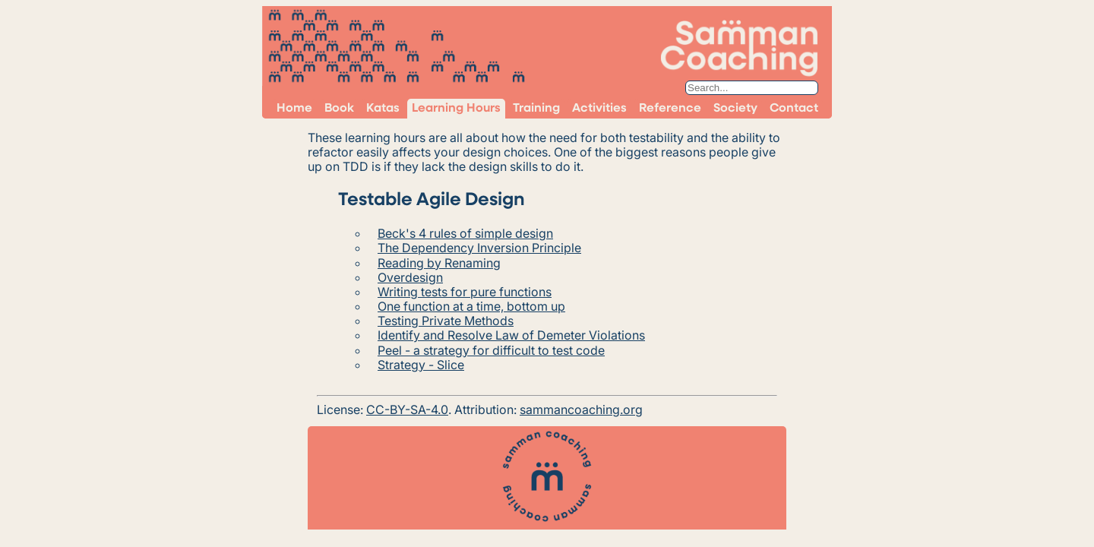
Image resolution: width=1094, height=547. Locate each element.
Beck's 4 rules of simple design (465, 233)
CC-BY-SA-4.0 (407, 409)
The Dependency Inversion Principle (479, 247)
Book (339, 109)
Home (294, 109)
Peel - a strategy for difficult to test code (491, 350)
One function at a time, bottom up (471, 306)
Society (735, 109)
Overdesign (410, 277)
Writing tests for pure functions (465, 291)
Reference (670, 109)
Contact (794, 109)
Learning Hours (456, 109)
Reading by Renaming (439, 262)
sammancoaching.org (581, 409)
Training (536, 109)
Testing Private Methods (446, 320)
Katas (383, 109)
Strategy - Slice (421, 364)
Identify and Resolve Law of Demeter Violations (511, 335)
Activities (599, 109)
